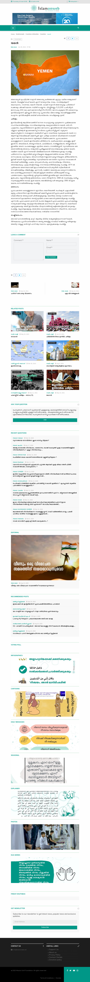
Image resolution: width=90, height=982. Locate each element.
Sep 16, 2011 (23, 291)
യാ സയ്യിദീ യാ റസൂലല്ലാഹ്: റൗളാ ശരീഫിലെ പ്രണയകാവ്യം (36, 612)
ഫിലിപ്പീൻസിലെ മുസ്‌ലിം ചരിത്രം (58, 337)
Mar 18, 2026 (29, 438)
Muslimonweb (20, 34)
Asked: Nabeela (18, 519)
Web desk (14, 47)
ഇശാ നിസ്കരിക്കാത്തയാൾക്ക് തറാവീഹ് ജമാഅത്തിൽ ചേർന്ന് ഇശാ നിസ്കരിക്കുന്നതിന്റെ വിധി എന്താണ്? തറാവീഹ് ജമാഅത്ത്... (39, 504)
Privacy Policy (54, 955)
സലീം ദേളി (14, 334)
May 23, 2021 (60, 393)
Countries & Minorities (32, 34)
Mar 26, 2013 (31, 363)
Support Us (53, 950)
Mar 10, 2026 (38, 509)
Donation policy (55, 960)
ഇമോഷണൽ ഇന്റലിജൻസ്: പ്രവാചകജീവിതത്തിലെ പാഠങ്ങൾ (36, 604)
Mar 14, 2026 (29, 462)
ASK (45, 420)
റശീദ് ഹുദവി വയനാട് (18, 364)
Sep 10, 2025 (31, 609)
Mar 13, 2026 (29, 471)
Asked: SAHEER (18, 472)
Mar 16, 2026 (32, 455)
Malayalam (73, 1)
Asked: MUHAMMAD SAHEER (22, 509)
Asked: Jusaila (18, 491)
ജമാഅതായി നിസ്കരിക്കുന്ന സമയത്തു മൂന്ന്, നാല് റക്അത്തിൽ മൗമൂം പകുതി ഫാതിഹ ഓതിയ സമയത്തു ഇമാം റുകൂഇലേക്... (42, 513)
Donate (58, 978)
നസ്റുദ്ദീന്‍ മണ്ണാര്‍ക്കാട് (18, 393)
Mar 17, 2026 (28, 445)
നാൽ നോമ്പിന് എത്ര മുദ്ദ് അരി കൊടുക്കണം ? (30, 521)
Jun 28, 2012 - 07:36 (24, 47)
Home (13, 34)
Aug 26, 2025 (37, 623)
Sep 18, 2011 (74, 291)
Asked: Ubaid (17, 500)
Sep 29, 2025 (31, 601)
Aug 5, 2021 (59, 363)
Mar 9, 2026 (29, 518)
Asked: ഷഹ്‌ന (17, 446)
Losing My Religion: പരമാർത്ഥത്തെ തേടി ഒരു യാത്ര (33, 619)
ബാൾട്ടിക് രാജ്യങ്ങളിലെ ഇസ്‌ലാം (59, 366)
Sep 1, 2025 (36, 616)
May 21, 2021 (32, 393)
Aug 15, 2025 (23, 583)
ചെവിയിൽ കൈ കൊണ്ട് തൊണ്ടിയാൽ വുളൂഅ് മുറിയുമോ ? (35, 457)
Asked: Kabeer (18, 438)
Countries (43, 34)
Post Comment (51, 257)
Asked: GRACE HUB (19, 455)
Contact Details (55, 957)
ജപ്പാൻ (49, 395)
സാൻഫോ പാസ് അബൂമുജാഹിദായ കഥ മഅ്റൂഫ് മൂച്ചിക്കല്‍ (35, 634)
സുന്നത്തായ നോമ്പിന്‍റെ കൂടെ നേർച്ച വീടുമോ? (31, 441)
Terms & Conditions (47, 978)
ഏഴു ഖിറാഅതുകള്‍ (72, 294)
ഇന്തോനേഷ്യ (16, 366)
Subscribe (45, 927)
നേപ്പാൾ (14, 337)
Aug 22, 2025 (31, 631)
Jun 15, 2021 (59, 334)
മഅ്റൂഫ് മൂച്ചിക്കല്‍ (19, 602)
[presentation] (28, 264)
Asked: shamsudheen (20, 481)
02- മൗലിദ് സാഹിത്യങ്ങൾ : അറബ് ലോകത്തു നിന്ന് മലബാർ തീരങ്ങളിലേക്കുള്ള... (44, 626)
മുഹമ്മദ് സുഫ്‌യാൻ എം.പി (21, 616)
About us (52, 953)
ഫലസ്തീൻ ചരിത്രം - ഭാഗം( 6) (22, 395)
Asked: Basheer (18, 462)
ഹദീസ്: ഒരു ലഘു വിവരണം (21, 294)
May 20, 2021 (24, 334)
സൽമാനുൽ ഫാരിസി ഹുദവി (22, 624)
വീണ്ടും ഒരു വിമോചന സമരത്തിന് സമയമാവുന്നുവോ (32, 586)
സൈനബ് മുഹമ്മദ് (19, 609)
